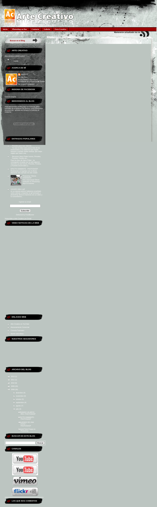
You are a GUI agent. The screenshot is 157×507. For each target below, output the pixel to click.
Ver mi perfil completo (26, 84)
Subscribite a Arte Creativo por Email (18, 218)
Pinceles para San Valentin (21, 146)
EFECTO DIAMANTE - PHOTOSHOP (24, 169)
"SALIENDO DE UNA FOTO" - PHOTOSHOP (26, 424)
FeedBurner (30, 215)
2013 (13, 376)
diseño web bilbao (17, 334)
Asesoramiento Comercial (20, 327)
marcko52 (24, 74)
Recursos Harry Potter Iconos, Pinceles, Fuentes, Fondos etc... (26, 157)
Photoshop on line (19, 29)
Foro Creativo (60, 29)
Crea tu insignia (10, 97)
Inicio (5, 29)
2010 (13, 383)
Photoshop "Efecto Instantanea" (29, 177)
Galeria (47, 29)
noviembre (20, 396)
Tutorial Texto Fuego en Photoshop (26, 430)
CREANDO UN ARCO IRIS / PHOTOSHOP (26, 413)
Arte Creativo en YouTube (20, 324)
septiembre (20, 402)
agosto (18, 406)
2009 (13, 386)
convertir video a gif (18, 189)
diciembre (19, 393)
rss (139, 32)
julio (17, 409)
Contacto (35, 29)
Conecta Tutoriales (17, 330)
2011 (13, 380)
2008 (13, 389)
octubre (19, 399)
